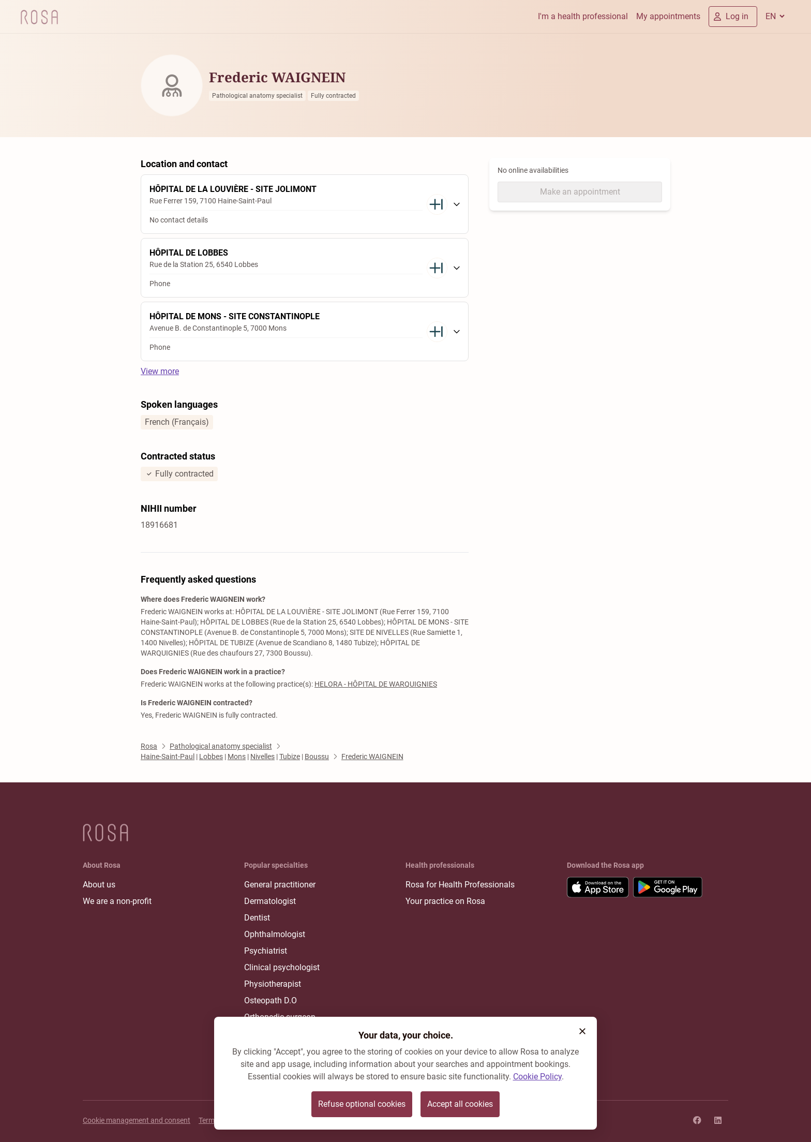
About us (99, 884)
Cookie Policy (537, 1076)
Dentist (257, 918)
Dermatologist (270, 901)
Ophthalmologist (274, 934)
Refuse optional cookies (362, 1104)
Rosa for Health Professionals (460, 884)
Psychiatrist (265, 951)
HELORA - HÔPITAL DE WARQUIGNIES (375, 684)
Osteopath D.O (270, 1000)
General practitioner (280, 884)
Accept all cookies (460, 1104)
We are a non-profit (117, 901)
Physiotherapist (272, 984)
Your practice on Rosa (445, 901)
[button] (582, 1031)
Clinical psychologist (282, 967)
